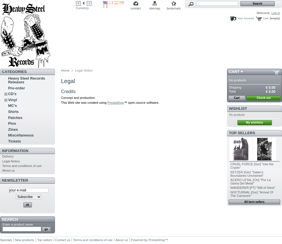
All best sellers (254, 201)
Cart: (266, 18)
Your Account (245, 18)
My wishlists (254, 122)
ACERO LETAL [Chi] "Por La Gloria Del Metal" (250, 181)
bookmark (173, 8)
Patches (15, 118)
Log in (275, 13)
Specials (6, 240)
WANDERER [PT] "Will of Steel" (252, 187)
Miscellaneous (21, 135)
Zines (13, 129)
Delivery (8, 156)
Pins (12, 123)
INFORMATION (15, 151)
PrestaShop (115, 102)
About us (8, 170)
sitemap (154, 8)
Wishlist (238, 108)
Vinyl (12, 100)
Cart (234, 72)
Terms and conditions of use (22, 166)
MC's (12, 105)
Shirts (13, 111)
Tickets (14, 141)
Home (65, 70)
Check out (263, 97)
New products (24, 240)
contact (136, 8)
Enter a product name (18, 224)
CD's (12, 94)
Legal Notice (11, 161)
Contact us (62, 240)
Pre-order (16, 88)
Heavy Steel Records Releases (26, 80)
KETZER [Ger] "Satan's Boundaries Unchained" (247, 173)
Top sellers (242, 133)
